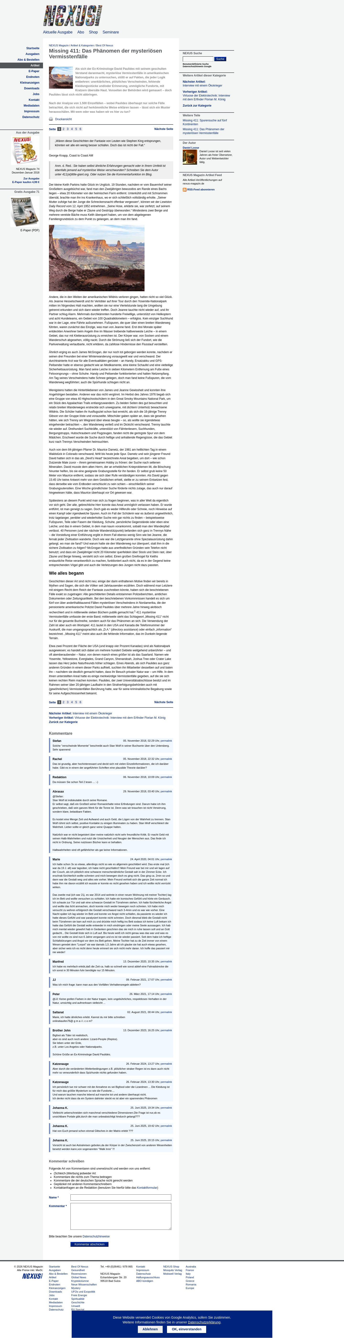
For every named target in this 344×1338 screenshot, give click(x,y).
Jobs (36, 94)
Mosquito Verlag (172, 1270)
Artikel (35, 65)
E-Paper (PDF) (30, 230)
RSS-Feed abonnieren (201, 189)
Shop (93, 32)
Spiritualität (77, 1298)
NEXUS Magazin (59, 45)
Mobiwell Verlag (172, 1273)
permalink (166, 740)
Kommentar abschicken (89, 1244)
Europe (190, 1288)
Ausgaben (32, 54)
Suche (220, 59)
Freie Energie (79, 1295)
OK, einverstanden (186, 1329)
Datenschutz (30, 117)
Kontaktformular (147, 1187)
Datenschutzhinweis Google (197, 66)
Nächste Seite (163, 129)
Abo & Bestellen (28, 59)
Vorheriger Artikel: (107, 717)
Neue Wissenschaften (84, 1284)
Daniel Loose (191, 147)
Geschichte (77, 1302)
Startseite (32, 48)
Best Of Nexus (104, 45)
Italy (188, 1273)
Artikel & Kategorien (82, 45)
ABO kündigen (144, 1280)
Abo (80, 32)
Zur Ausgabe (31, 178)
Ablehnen (150, 1329)
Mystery (76, 1288)
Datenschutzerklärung (204, 1322)
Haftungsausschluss (148, 1277)
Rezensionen (78, 1273)
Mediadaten (31, 105)
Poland (190, 1277)
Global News (78, 1277)
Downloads (31, 88)
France (190, 1270)
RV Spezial (77, 1309)
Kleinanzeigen (29, 82)
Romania (191, 1284)
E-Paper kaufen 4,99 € (25, 182)
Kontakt (34, 100)
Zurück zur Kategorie (63, 722)
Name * (54, 1197)
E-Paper (34, 71)
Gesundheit (78, 1270)
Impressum (31, 111)
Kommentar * (58, 1206)
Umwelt (75, 1306)
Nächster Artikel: (80, 713)
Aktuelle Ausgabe (58, 32)
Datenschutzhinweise (96, 1236)
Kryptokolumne (80, 1280)
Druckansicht (63, 119)
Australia (191, 1266)
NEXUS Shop (171, 1266)
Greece (190, 1280)
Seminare (111, 32)
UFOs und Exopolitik (83, 1291)
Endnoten (32, 77)
